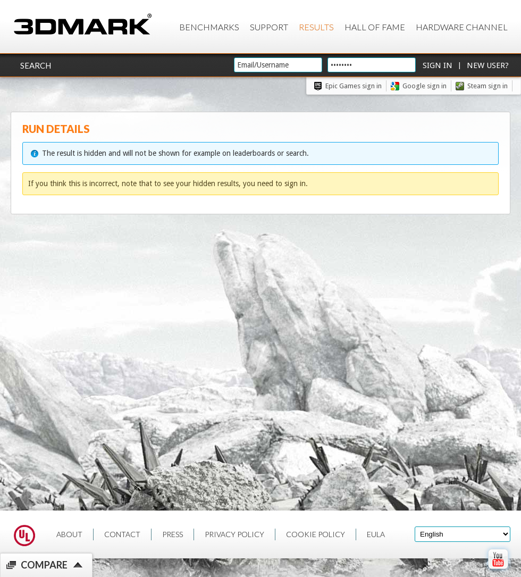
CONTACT (122, 534)
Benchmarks (209, 27)
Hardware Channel (462, 27)
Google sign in (424, 86)
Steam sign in (487, 86)
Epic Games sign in (353, 86)
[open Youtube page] (498, 571)
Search (35, 65)
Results (316, 27)
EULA (376, 534)
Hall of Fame (374, 27)
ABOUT (69, 534)
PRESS (172, 534)
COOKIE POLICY (315, 534)
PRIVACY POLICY (234, 534)
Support (269, 27)
